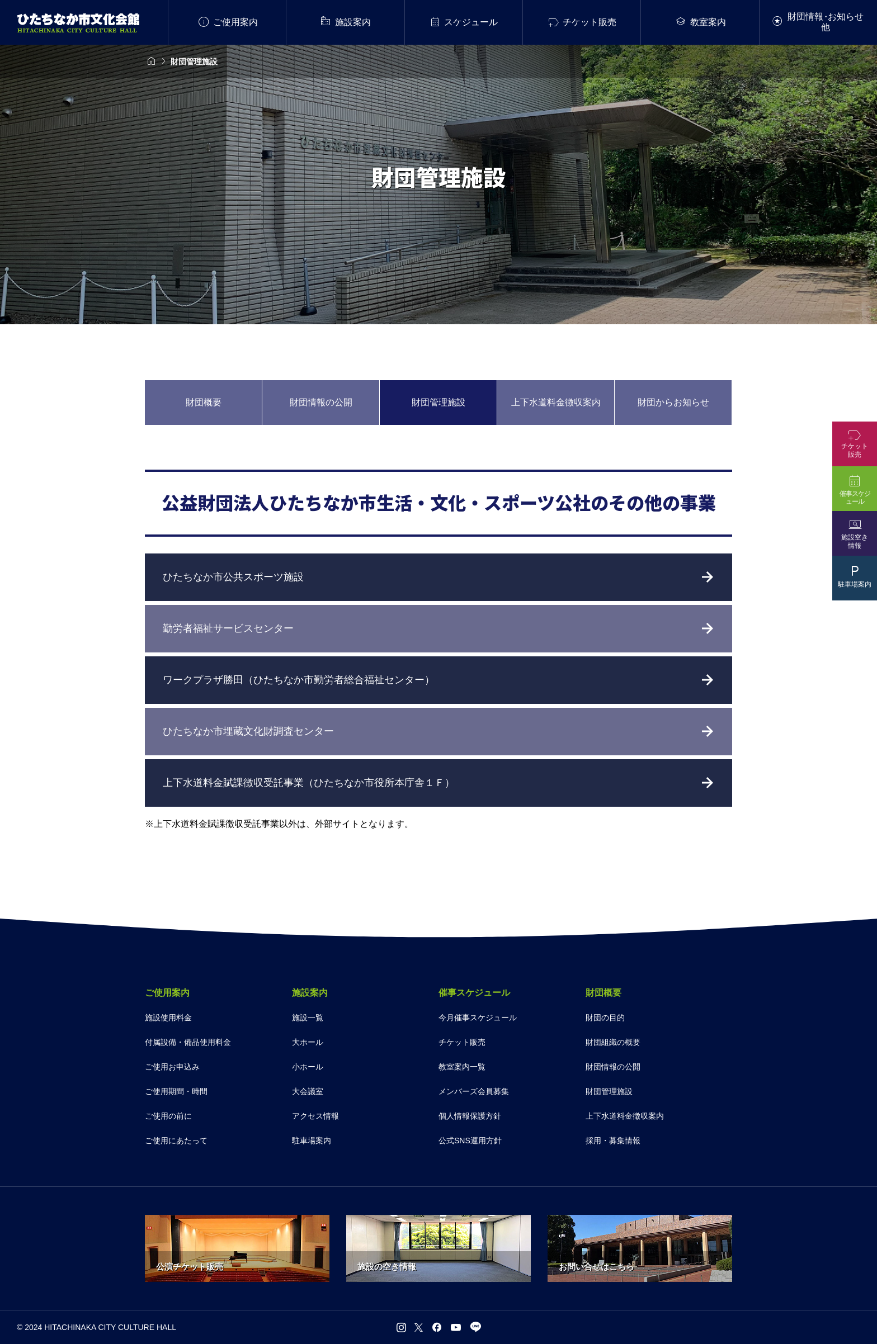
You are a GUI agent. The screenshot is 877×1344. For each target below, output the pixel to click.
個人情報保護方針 (469, 1115)
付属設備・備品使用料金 (188, 1042)
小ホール (307, 1066)
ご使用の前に (168, 1115)
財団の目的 (605, 1017)
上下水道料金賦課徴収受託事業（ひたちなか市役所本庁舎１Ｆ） (309, 782)
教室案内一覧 (461, 1066)
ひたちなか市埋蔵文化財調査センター (248, 731)
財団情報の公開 (321, 402)
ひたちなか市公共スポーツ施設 (233, 577)
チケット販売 (461, 1042)
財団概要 (203, 402)
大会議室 (307, 1091)
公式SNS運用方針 (470, 1140)
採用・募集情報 (613, 1140)
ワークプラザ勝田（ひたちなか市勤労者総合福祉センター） (299, 679)
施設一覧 (307, 1017)
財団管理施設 (438, 402)
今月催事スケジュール (477, 1017)
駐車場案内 (311, 1140)
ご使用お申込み (172, 1066)
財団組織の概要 (613, 1042)
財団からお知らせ (673, 402)
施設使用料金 (168, 1017)
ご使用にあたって (176, 1140)
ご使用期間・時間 (176, 1091)
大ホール (307, 1042)
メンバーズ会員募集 (473, 1091)
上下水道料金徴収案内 (556, 402)
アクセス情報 (315, 1115)
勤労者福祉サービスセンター (228, 628)
